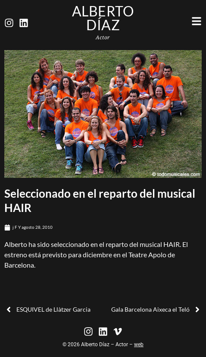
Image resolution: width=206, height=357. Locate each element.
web (139, 344)
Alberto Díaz (103, 18)
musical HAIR (160, 244)
